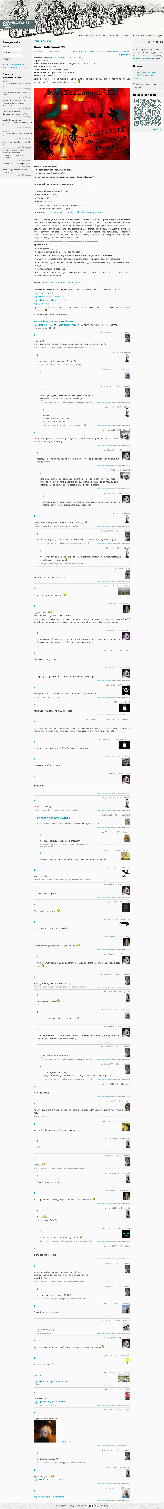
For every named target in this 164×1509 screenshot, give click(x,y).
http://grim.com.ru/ (42, 293)
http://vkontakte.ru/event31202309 (62, 282)
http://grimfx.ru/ (41, 303)
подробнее (156, 129)
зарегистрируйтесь (67, 324)
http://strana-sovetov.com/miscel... (49, 296)
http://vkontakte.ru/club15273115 (49, 300)
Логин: (7, 46)
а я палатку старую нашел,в (53, 817)
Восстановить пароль (15, 67)
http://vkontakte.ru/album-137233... (50, 1479)
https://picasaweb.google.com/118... (50, 1401)
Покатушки (86, 35)
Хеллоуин (126, 52)
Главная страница (42, 40)
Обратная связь (142, 35)
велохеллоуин (113, 52)
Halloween (82, 52)
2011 (73, 52)
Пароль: (8, 52)
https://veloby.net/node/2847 (61, 58)
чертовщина (124, 55)
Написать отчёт (146, 72)
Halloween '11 (63, 1441)
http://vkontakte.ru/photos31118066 (50, 1381)
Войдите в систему (44, 324)
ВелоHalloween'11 (96, 52)
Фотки (37, 1375)
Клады (159, 35)
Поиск (126, 35)
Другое (52, 66)
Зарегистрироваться (14, 64)
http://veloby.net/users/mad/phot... (49, 1496)
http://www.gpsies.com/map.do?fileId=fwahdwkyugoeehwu (74, 212)
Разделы (102, 35)
